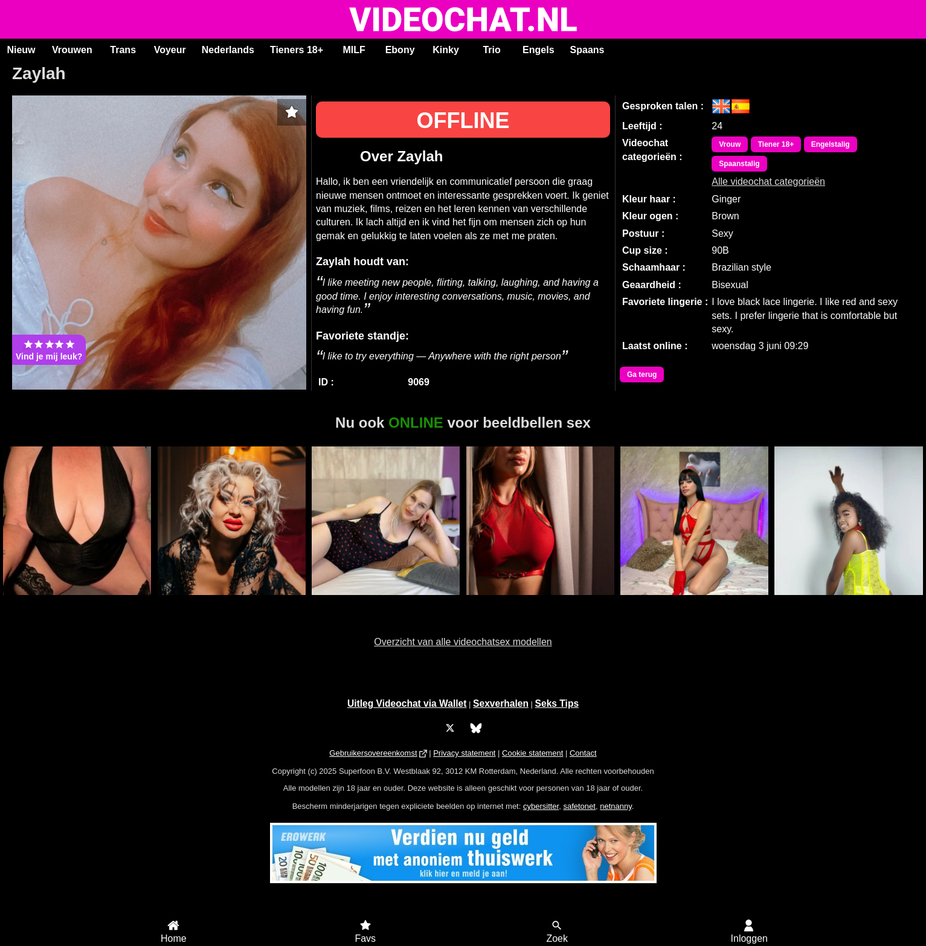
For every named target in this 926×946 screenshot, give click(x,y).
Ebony (400, 50)
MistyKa (231, 601)
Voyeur (170, 50)
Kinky (445, 50)
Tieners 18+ (296, 50)
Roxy (77, 601)
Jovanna (540, 601)
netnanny (616, 806)
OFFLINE (463, 120)
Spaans (587, 50)
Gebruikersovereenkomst (373, 753)
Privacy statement (464, 753)
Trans (123, 50)
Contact (583, 753)
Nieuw (21, 50)
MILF (353, 50)
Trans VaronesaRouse (694, 601)
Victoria (849, 601)
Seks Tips (557, 703)
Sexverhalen (501, 703)
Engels (538, 50)
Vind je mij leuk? (49, 349)
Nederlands (228, 50)
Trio (491, 50)
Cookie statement (532, 753)
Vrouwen (72, 50)
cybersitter (541, 806)
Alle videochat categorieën (768, 181)
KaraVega (385, 601)
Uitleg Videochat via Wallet (407, 703)
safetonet (579, 806)
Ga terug (642, 374)
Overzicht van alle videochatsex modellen (462, 642)
